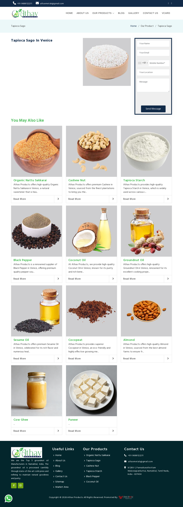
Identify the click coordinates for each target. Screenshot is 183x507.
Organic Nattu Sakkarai (30, 180)
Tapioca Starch (134, 180)
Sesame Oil (21, 340)
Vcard (166, 13)
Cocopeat (75, 340)
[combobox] (143, 63)
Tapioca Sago (93, 460)
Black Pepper (23, 260)
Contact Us (150, 13)
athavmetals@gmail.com (50, 3)
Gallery (133, 13)
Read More (20, 199)
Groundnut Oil (133, 260)
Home (69, 13)
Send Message (153, 109)
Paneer (73, 420)
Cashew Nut (77, 180)
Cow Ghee (21, 420)
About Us (83, 13)
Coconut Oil (77, 260)
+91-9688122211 (22, 3)
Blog (121, 13)
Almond (129, 340)
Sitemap (59, 482)
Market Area (61, 487)
